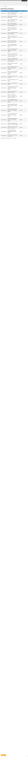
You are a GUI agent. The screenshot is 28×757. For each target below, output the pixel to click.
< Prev (2, 138)
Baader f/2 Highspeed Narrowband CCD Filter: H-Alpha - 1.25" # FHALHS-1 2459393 (13, 100)
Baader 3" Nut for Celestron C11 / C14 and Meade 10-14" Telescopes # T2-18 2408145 (13, 37)
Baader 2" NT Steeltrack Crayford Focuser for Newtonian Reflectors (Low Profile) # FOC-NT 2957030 (13, 24)
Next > (15, 138)
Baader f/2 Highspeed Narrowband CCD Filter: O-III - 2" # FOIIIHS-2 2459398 (12, 115)
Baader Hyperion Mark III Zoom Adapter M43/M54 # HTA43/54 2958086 (12, 131)
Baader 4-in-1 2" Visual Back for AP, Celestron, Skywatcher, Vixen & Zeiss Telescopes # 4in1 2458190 (13, 55)
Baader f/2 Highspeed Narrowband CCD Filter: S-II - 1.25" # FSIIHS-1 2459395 (12, 119)
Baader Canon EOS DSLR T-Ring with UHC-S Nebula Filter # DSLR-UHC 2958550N (12, 72)
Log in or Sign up (24, 0)
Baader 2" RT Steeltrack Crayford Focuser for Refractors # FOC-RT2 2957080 (12, 29)
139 (13, 138)
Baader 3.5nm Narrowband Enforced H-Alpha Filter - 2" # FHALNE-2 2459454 (13, 50)
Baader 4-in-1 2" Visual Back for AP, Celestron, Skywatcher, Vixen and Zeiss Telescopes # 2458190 (13, 59)
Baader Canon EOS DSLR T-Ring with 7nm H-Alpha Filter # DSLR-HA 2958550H (12, 68)
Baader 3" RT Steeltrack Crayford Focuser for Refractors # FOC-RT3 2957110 (12, 45)
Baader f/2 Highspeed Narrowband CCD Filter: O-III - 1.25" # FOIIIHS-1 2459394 (12, 110)
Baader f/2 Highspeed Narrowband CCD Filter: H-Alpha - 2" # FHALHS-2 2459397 (12, 105)
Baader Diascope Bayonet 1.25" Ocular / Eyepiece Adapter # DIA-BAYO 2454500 (13, 88)
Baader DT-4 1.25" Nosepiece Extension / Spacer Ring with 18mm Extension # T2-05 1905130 (12, 96)
